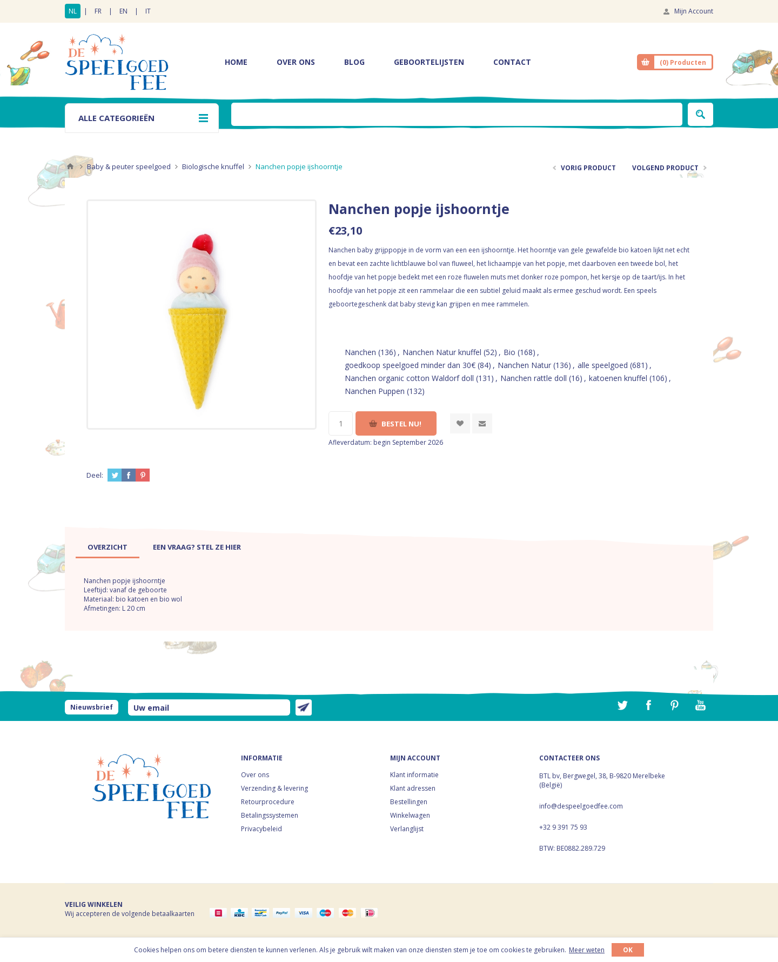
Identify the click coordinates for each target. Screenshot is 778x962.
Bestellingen (408, 801)
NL (73, 11)
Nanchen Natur (524, 365)
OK (628, 949)
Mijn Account (693, 11)
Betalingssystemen (269, 815)
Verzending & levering (274, 788)
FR (98, 11)
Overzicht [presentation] (108, 547)
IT (148, 11)
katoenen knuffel (618, 378)
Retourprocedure (267, 801)
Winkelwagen (410, 815)
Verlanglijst (407, 828)
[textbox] (456, 114)
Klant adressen (412, 788)
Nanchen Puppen (375, 391)
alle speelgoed (603, 365)
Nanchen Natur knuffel (442, 352)
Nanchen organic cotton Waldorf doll (409, 378)
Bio (509, 352)
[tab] (107, 547)
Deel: (94, 475)
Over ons (255, 774)
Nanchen (360, 352)
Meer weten (587, 949)
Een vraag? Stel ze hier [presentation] (197, 547)
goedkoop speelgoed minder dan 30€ (410, 365)
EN (123, 11)
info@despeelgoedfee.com (581, 806)
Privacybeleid (261, 828)
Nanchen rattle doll (533, 378)
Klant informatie (414, 774)
